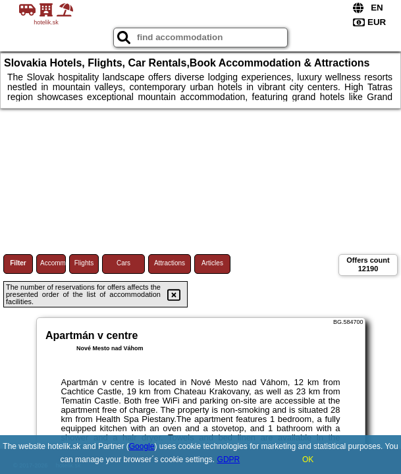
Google (142, 446)
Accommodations (53, 263)
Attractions (169, 263)
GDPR (228, 459)
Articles (212, 263)
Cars (123, 263)
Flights (84, 263)
